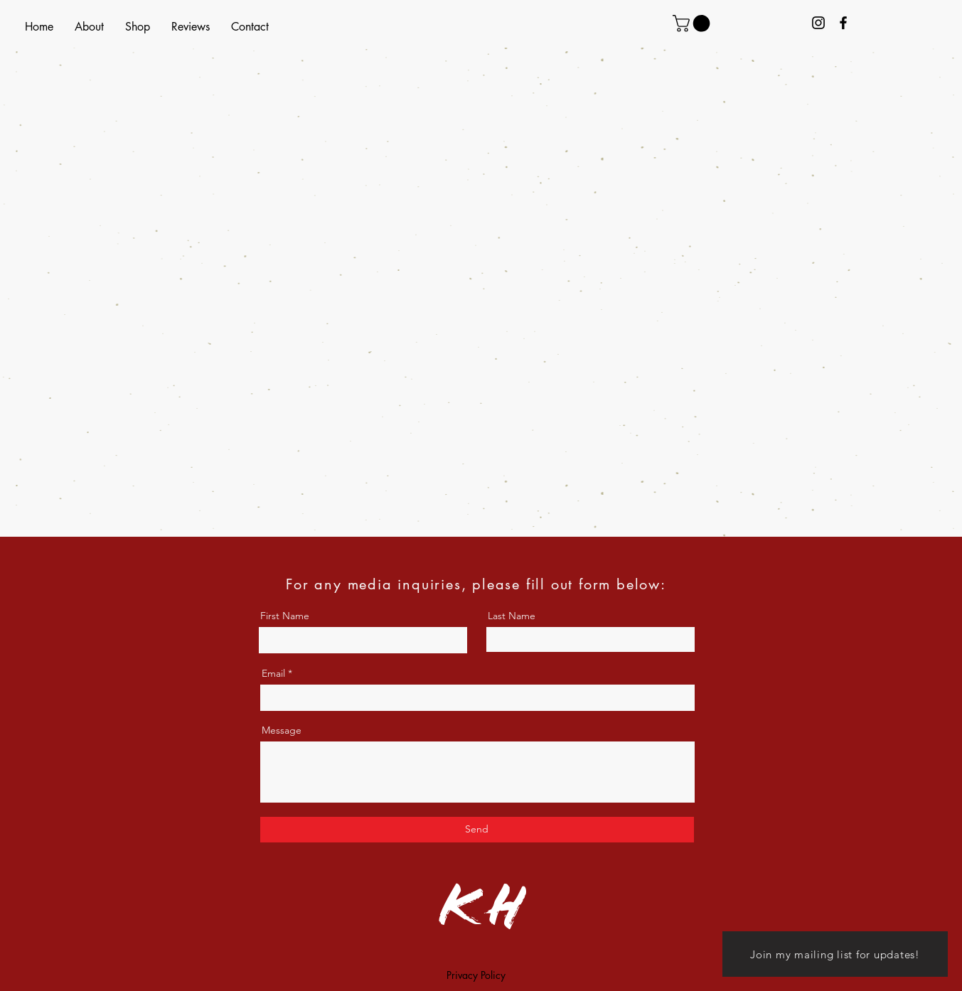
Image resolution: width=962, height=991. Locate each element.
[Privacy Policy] (476, 975)
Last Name (511, 616)
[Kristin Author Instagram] (818, 22)
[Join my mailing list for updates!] (835, 954)
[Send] (477, 829)
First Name (284, 616)
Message (281, 730)
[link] (693, 23)
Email (273, 673)
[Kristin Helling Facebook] (843, 22)
